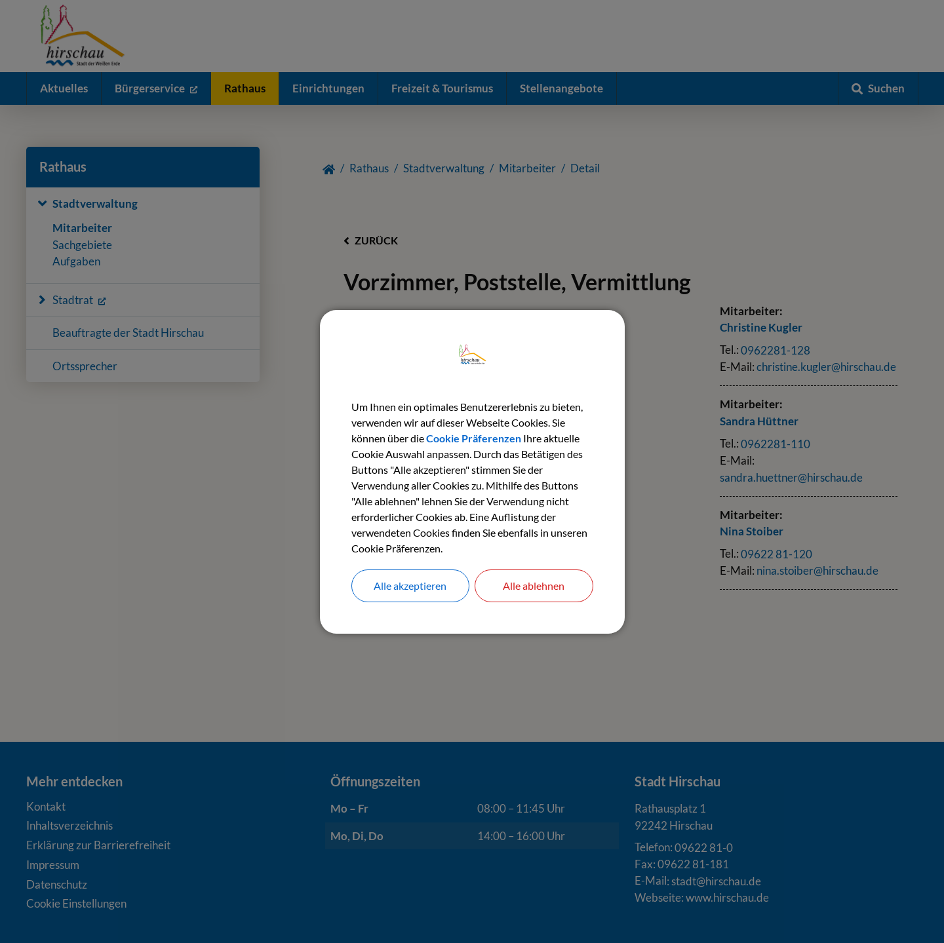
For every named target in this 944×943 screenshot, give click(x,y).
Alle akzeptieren (410, 585)
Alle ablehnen (533, 585)
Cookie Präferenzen (473, 438)
